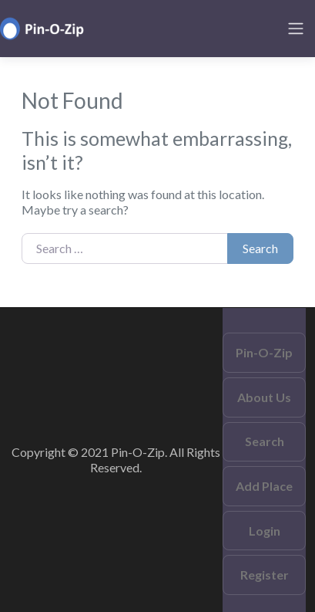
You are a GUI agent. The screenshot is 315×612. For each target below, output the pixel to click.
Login (264, 530)
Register (264, 574)
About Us (264, 397)
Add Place (264, 485)
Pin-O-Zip (264, 352)
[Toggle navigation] (295, 28)
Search (260, 248)
